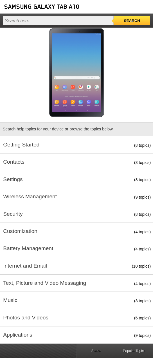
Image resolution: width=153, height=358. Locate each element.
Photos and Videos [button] (25, 318)
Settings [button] (12, 179)
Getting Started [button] (21, 145)
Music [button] (10, 300)
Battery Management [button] (28, 248)
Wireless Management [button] (30, 196)
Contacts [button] (13, 162)
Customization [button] (20, 231)
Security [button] (12, 214)
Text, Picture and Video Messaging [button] (44, 283)
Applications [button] (17, 335)
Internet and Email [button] (25, 266)
